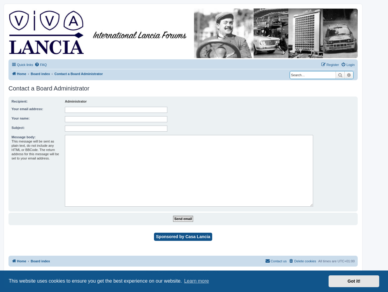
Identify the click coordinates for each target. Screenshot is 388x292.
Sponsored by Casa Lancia (183, 236)
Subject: (18, 128)
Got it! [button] (354, 281)
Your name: (21, 118)
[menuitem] (41, 64)
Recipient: (20, 101)
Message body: (23, 137)
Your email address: (27, 109)
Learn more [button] (196, 281)
